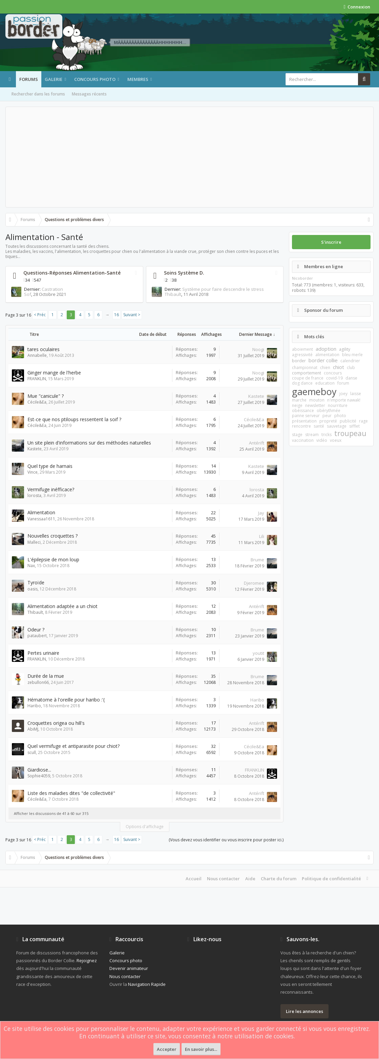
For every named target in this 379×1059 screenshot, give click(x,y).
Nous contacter (223, 879)
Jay (261, 513)
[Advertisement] (189, 157)
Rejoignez (87, 960)
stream (312, 434)
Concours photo (94, 79)
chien (325, 367)
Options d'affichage (145, 826)
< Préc (40, 315)
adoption (326, 348)
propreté (328, 421)
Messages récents (89, 94)
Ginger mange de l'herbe (54, 372)
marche (299, 400)
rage (363, 421)
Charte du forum (278, 879)
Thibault (173, 294)
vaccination (303, 440)
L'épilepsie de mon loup (53, 559)
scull (31, 752)
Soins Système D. (184, 272)
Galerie (53, 79)
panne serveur (306, 415)
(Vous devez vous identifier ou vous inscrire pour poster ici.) (226, 840)
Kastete (256, 396)
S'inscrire (331, 242)
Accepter (166, 1049)
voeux (335, 440)
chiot (338, 367)
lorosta (34, 495)
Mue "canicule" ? (45, 396)
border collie (323, 360)
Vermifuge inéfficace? (50, 489)
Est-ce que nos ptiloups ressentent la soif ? (74, 419)
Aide (250, 879)
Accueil (194, 879)
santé (319, 426)
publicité (348, 421)
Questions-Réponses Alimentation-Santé (72, 272)
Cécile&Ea (36, 402)
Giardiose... (39, 769)
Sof (27, 294)
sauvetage (336, 426)
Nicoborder (302, 278)
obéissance (303, 410)
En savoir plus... (201, 1049)
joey (343, 393)
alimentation (327, 355)
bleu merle (352, 355)
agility (344, 349)
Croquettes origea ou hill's (56, 723)
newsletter (315, 405)
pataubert (37, 636)
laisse (355, 393)
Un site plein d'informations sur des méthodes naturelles (89, 442)
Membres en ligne (323, 266)
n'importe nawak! (343, 400)
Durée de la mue (45, 676)
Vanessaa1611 (41, 519)
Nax (31, 565)
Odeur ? (35, 629)
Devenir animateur (128, 968)
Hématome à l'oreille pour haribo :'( (66, 699)
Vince (32, 472)
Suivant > (131, 315)
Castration (52, 289)
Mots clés (314, 336)
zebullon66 (38, 682)
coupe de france (307, 378)
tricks (326, 434)
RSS (136, 272)
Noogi (258, 349)
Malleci (34, 542)
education (325, 383)
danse (351, 378)
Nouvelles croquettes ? (52, 536)
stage (297, 434)
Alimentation (41, 512)
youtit (258, 653)
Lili (261, 536)
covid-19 (334, 378)
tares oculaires (43, 349)
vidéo (321, 440)
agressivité (302, 355)
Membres (137, 79)
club (351, 367)
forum (343, 383)
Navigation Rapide (147, 984)
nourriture (338, 405)
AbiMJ (32, 729)
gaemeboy (314, 391)
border (299, 361)
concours (333, 373)
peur (327, 415)
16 (116, 315)
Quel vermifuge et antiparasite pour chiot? (73, 746)
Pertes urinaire (43, 653)
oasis (32, 589)
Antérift (256, 443)
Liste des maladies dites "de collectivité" (71, 793)
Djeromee (254, 583)
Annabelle (37, 355)
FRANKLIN (36, 379)
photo (340, 415)
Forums (28, 79)
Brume (257, 560)
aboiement (302, 349)
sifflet (354, 426)
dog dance (302, 383)
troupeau (350, 433)
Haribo (34, 706)
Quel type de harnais (49, 466)
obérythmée (328, 410)
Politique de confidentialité (331, 879)
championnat (304, 367)
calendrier (350, 361)
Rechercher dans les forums (38, 94)
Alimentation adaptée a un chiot (62, 606)
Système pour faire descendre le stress (223, 289)
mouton (316, 400)
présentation (304, 421)
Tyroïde (35, 582)
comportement (306, 373)
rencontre (301, 426)
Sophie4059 (38, 776)
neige (297, 405)
